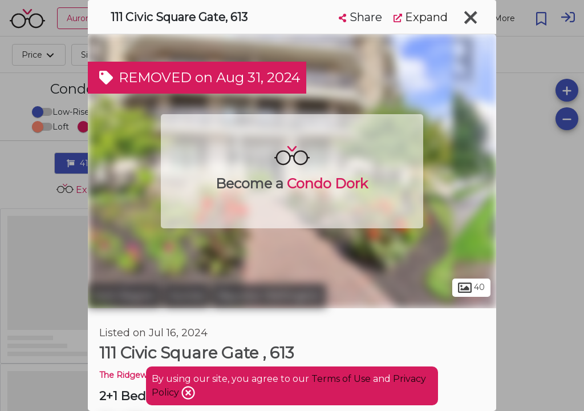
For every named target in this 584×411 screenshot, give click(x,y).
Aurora (186, 295)
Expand (421, 17)
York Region (124, 295)
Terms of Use (341, 378)
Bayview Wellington (269, 295)
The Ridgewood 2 (134, 375)
